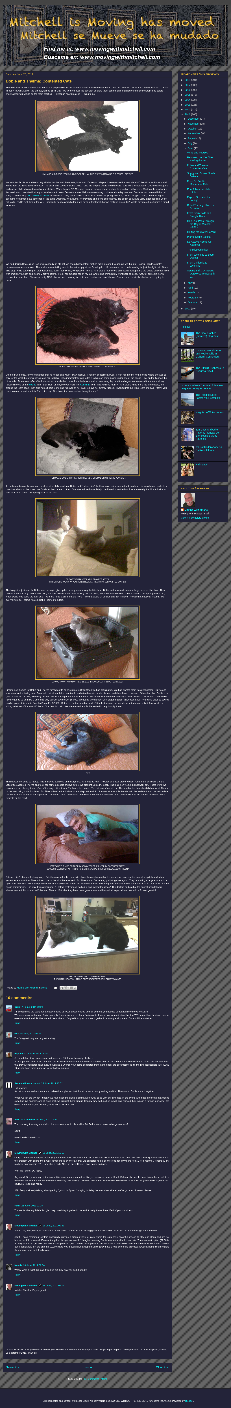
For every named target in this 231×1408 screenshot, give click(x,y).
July (190, 143)
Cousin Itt (85, 384)
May (190, 282)
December (194, 118)
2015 (188, 94)
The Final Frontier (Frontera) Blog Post (207, 335)
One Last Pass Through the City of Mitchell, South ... (200, 224)
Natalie (18, 1265)
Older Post (162, 1367)
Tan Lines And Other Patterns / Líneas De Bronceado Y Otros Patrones (207, 434)
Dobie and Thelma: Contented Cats (197, 167)
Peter (17, 1205)
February (193, 297)
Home (88, 1367)
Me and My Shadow (38, 195)
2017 (188, 85)
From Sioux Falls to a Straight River (199, 215)
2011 (188, 114)
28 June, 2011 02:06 (34, 1265)
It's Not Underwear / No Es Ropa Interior (209, 449)
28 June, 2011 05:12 (53, 1285)
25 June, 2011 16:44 (46, 1119)
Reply (17, 1023)
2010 (188, 308)
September (194, 133)
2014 (188, 99)
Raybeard (19, 1053)
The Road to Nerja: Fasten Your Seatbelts (208, 396)
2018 (188, 80)
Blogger (189, 1401)
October (192, 128)
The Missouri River (197, 249)
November (194, 123)
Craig (17, 1007)
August (192, 138)
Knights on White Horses (210, 412)
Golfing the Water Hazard (201, 232)
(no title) (185, 326)
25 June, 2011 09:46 (31, 1033)
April (190, 287)
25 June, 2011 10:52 (52, 1083)
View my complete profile (195, 517)
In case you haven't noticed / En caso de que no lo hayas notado (202, 387)
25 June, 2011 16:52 (53, 1153)
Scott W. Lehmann (24, 1119)
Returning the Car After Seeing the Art (200, 159)
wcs (16, 1033)
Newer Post (13, 1367)
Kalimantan (202, 464)
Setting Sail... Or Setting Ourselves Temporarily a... (201, 273)
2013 (188, 104)
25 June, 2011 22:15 (32, 1205)
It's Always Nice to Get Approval (199, 243)
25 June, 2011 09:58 (37, 1053)
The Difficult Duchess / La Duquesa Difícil (210, 369)
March (191, 292)
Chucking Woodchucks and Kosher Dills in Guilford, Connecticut (208, 353)
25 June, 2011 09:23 (32, 1007)
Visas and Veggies (197, 152)
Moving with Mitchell (25, 1153)
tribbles (32, 384)
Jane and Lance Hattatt (27, 1083)
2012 (188, 109)
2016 (188, 89)
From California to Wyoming (197, 264)
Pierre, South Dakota (199, 236)
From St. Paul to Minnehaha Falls (197, 183)
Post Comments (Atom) (94, 1379)
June (191, 148)
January (192, 302)
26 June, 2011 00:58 (53, 1225)
